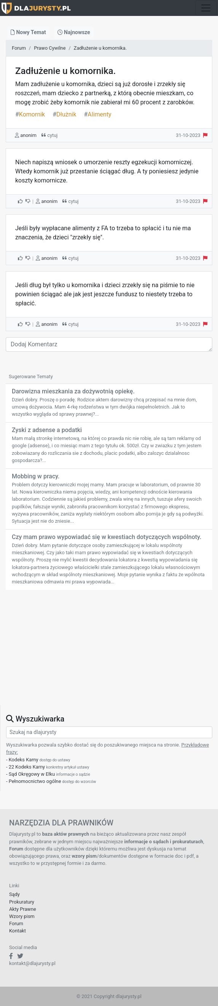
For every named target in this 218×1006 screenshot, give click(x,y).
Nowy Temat (28, 32)
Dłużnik (64, 114)
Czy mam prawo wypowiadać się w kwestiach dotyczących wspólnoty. (106, 537)
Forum (19, 48)
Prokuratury (21, 902)
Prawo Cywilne (49, 48)
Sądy (14, 894)
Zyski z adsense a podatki (47, 430)
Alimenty (97, 114)
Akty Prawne (22, 909)
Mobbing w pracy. (36, 476)
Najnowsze (73, 32)
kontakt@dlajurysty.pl (32, 963)
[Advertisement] (109, 652)
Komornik (30, 114)
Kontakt (17, 931)
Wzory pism (22, 916)
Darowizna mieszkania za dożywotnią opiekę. (73, 391)
